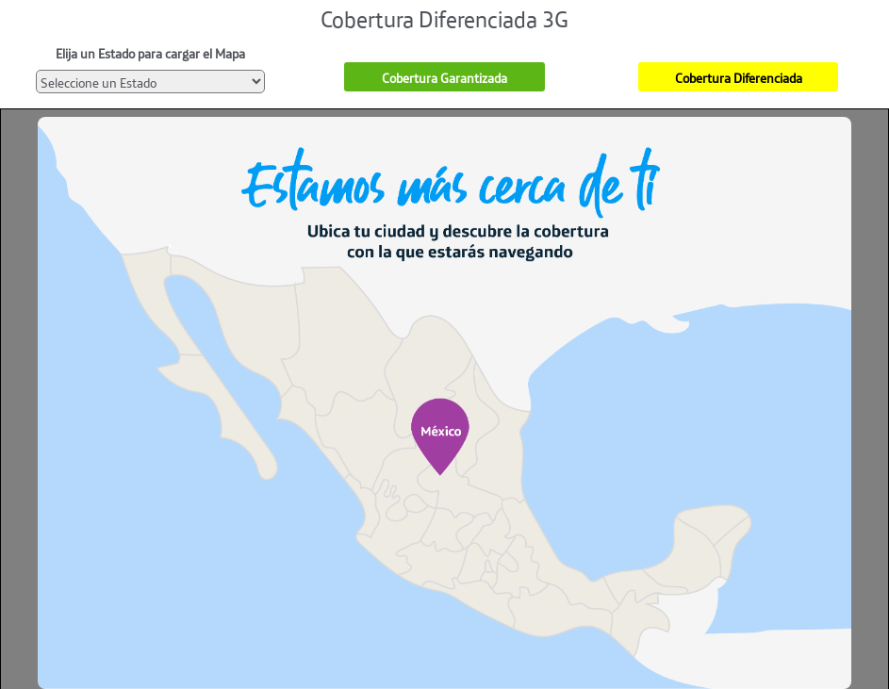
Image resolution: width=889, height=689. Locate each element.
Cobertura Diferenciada (738, 77)
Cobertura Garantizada (444, 77)
